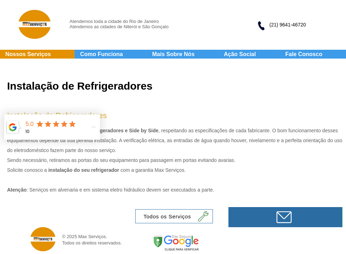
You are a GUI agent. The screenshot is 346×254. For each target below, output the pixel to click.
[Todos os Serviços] (174, 216)
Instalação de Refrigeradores (80, 86)
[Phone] (261, 25)
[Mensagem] (285, 217)
